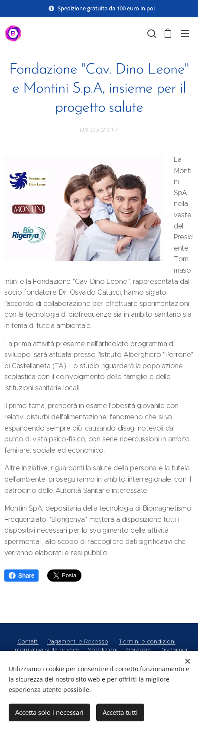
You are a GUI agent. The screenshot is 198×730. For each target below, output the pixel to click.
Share (21, 575)
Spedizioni (102, 649)
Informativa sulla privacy (46, 649)
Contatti (28, 641)
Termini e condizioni (147, 641)
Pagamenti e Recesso (77, 641)
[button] (150, 33)
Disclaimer (173, 649)
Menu (185, 33)
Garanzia (138, 649)
